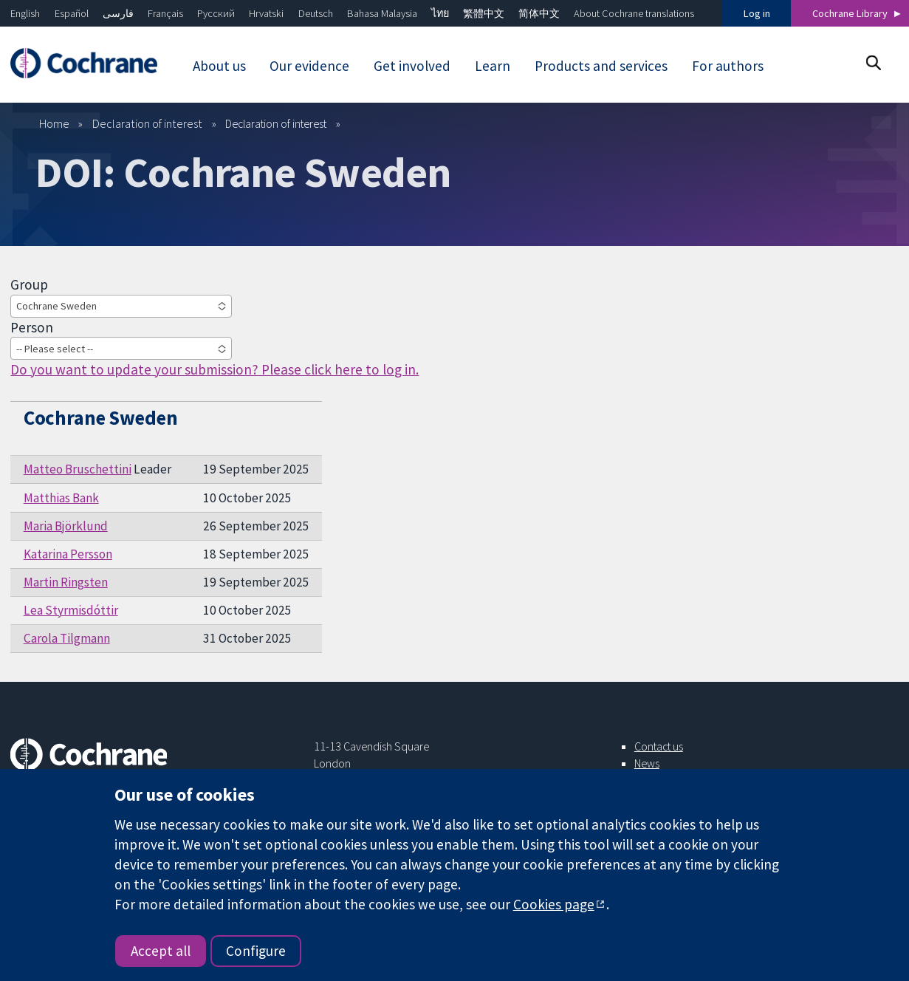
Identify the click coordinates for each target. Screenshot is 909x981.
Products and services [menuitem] (601, 66)
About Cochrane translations (634, 13)
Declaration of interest (147, 123)
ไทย (440, 13)
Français (165, 13)
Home (54, 123)
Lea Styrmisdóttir (71, 610)
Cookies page (553, 904)
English (25, 13)
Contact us (658, 746)
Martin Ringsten (66, 582)
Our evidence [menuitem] (309, 66)
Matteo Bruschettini (77, 469)
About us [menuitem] (219, 66)
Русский (216, 13)
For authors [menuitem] (728, 66)
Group (29, 284)
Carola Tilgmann (67, 638)
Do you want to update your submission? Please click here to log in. (214, 369)
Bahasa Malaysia (382, 13)
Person (31, 327)
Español (72, 13)
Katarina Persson (68, 554)
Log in (757, 13)
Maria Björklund (66, 526)
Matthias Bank (61, 498)
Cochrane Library (850, 13)
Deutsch (315, 13)
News (646, 763)
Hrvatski (266, 13)
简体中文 (539, 13)
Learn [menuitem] (492, 66)
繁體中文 (483, 13)
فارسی (118, 13)
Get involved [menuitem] (412, 66)
